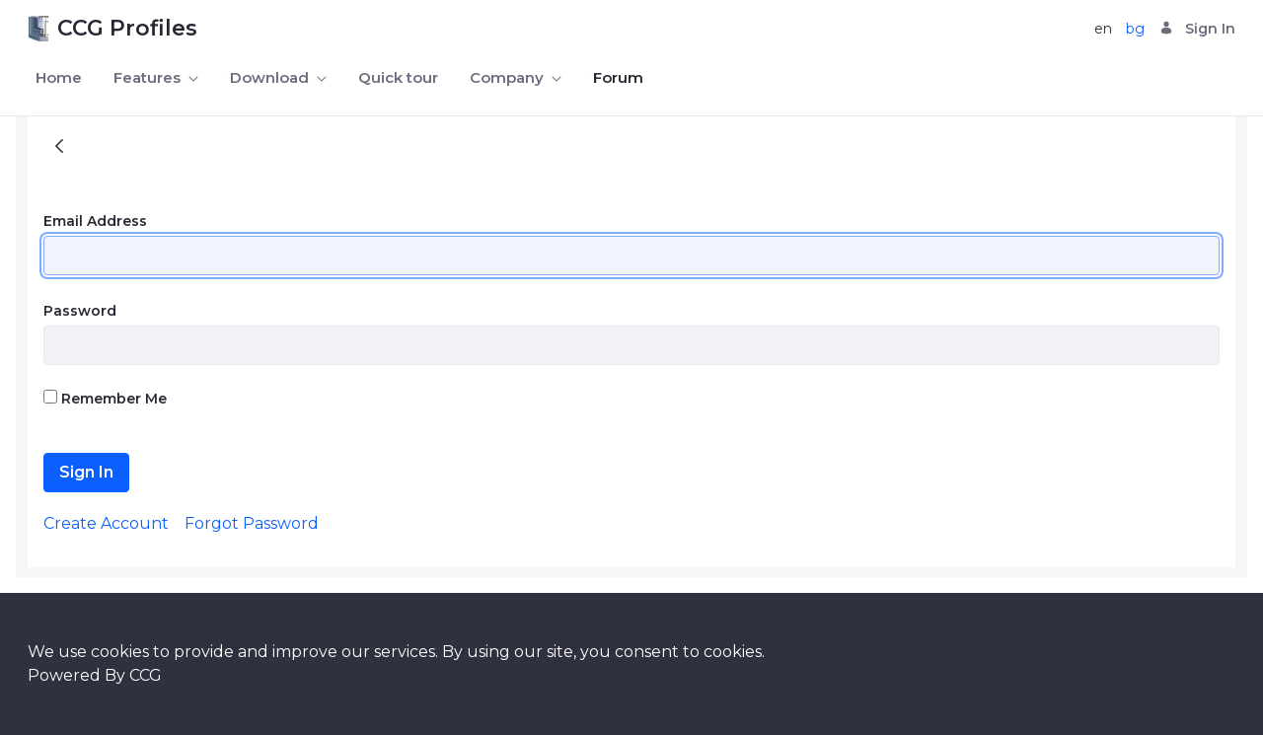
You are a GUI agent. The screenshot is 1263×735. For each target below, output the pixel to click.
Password (79, 311)
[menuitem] (59, 78)
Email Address (95, 221)
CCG (145, 675)
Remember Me (105, 398)
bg (1135, 28)
